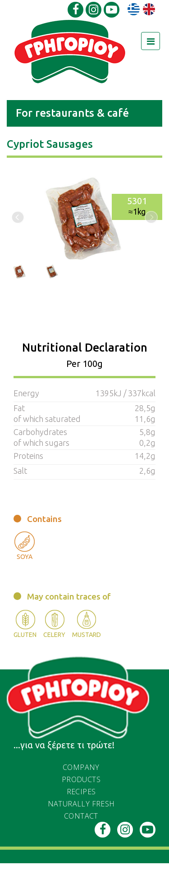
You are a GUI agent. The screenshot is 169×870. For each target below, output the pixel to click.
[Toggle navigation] (150, 41)
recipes (81, 792)
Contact (81, 816)
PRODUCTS (81, 779)
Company (81, 767)
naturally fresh (81, 804)
